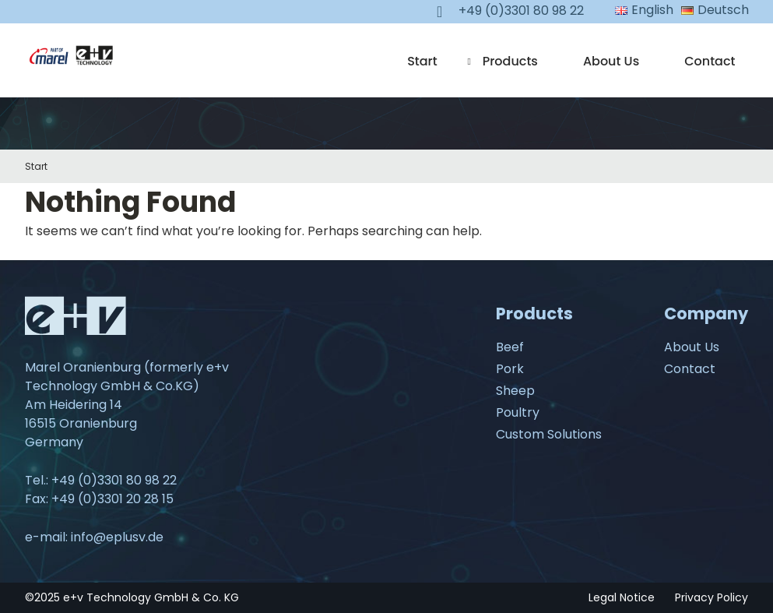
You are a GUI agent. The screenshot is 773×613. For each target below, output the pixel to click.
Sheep (515, 391)
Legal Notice (622, 597)
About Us (611, 61)
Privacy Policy (711, 597)
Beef (510, 347)
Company (706, 313)
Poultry (517, 412)
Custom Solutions (549, 434)
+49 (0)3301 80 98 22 (114, 480)
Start (422, 61)
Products (510, 61)
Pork (510, 369)
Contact (709, 61)
